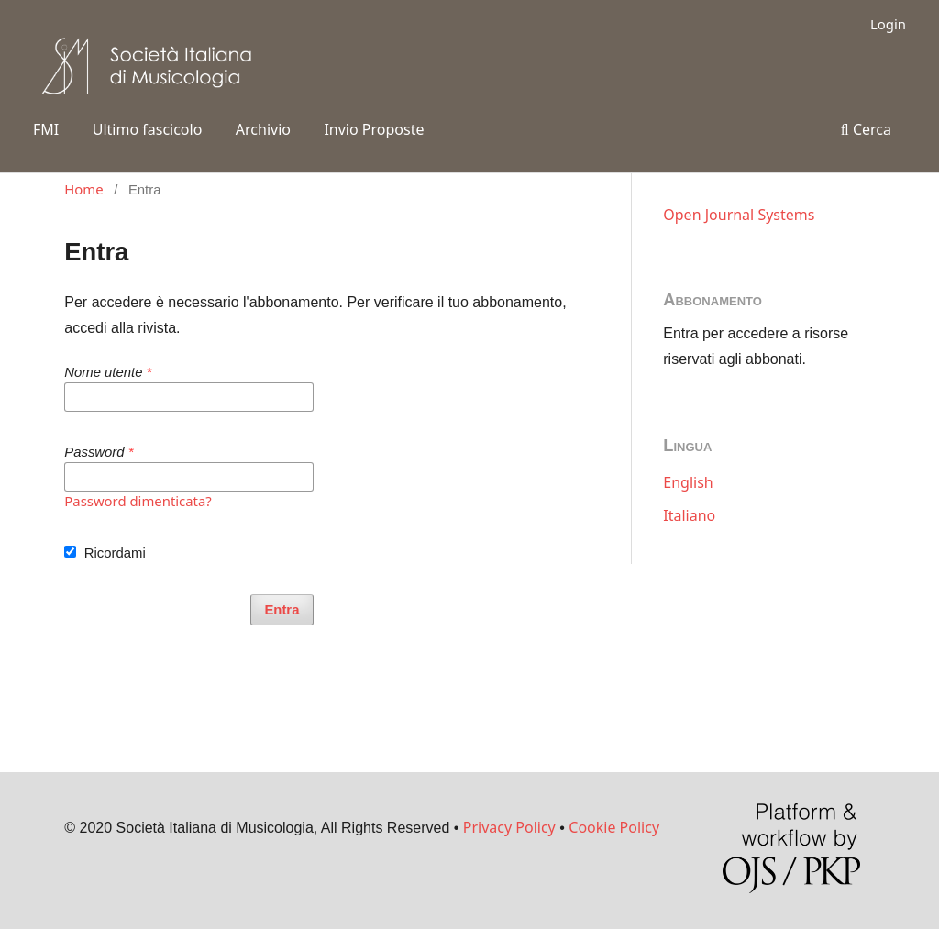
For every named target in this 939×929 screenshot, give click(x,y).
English (688, 482)
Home (83, 189)
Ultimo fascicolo (148, 129)
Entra (281, 610)
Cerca (866, 129)
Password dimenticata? (138, 501)
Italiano (689, 515)
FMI (46, 129)
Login (888, 24)
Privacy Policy (509, 827)
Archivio (263, 129)
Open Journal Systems (738, 215)
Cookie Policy (614, 827)
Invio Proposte (374, 129)
